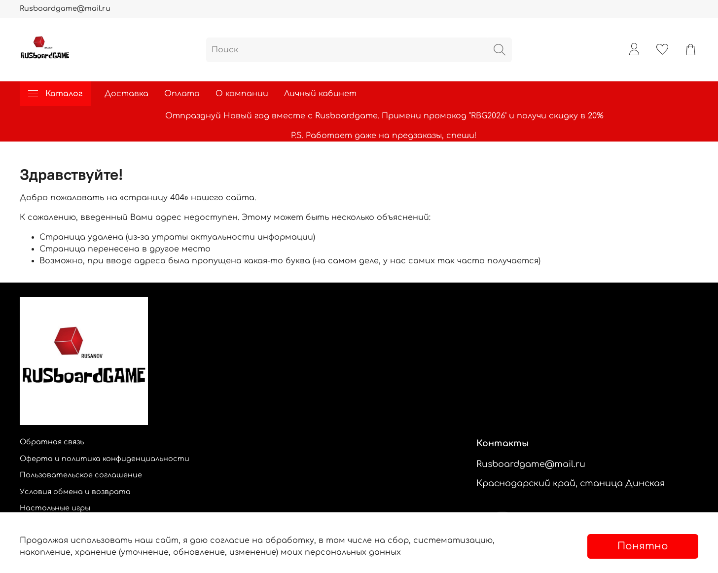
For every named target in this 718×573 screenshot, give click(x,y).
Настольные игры (55, 508)
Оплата (182, 93)
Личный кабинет (320, 93)
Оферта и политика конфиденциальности (104, 459)
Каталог (55, 94)
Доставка (126, 93)
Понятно (642, 546)
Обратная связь (52, 442)
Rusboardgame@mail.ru (65, 8)
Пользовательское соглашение (81, 475)
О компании (241, 93)
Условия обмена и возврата (75, 492)
